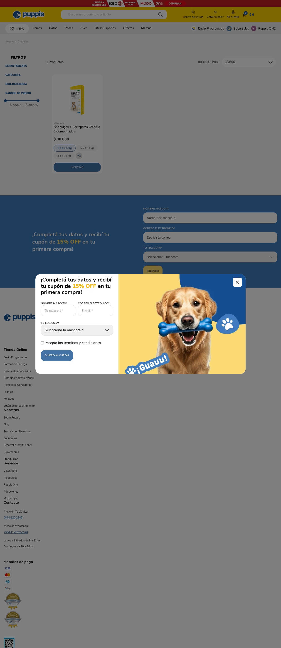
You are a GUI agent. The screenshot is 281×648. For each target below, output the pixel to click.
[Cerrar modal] (237, 282)
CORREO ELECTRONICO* (93, 303)
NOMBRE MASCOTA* (54, 303)
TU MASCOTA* (50, 323)
